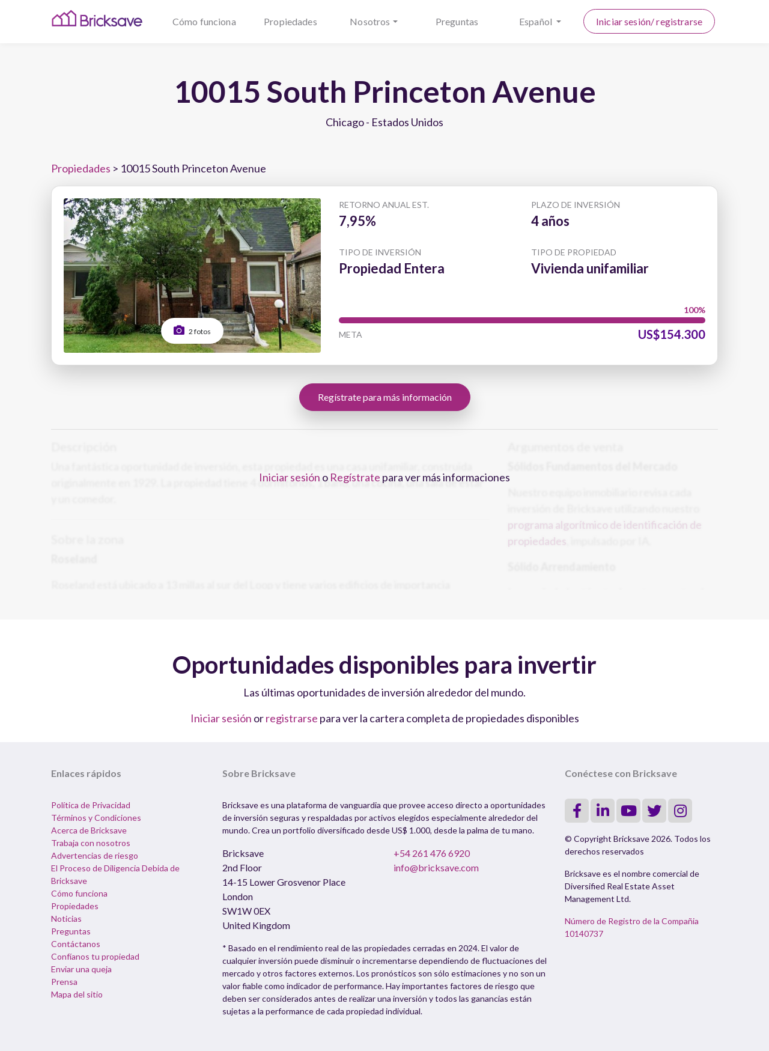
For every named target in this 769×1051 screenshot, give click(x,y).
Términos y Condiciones (96, 817)
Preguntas (457, 21)
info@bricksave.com (436, 867)
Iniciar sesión (289, 477)
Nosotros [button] (370, 21)
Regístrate (355, 477)
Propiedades (290, 21)
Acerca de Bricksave (89, 830)
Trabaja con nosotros (90, 843)
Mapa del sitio (77, 994)
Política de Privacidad (90, 805)
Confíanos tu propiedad (95, 956)
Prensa (64, 981)
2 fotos (192, 330)
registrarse (292, 718)
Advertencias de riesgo (94, 855)
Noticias (66, 918)
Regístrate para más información (385, 397)
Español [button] (536, 21)
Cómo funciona (204, 21)
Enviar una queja (81, 969)
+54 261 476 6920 (432, 853)
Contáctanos (75, 944)
